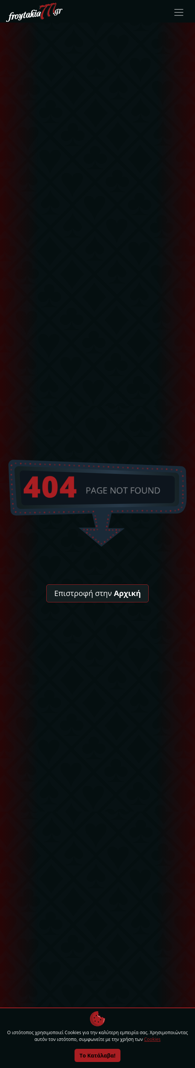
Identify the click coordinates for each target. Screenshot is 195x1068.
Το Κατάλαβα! (97, 1055)
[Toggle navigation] (179, 12)
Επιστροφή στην (97, 593)
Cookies (152, 1039)
